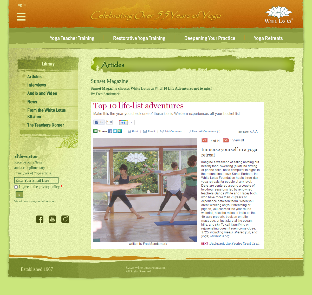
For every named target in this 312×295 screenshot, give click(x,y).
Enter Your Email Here (32, 180)
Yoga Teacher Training (72, 38)
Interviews (36, 85)
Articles (34, 77)
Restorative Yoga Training (139, 38)
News (32, 102)
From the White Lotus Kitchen (46, 113)
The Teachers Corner (45, 125)
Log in (20, 5)
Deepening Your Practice (209, 38)
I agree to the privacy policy (40, 187)
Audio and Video (42, 93)
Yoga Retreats (268, 38)
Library (48, 64)
